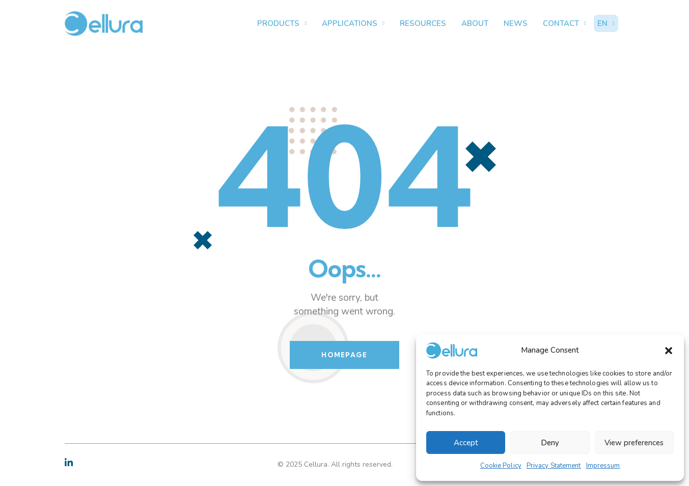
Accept (466, 443)
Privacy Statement (554, 465)
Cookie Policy (500, 465)
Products (282, 24)
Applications (353, 24)
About (474, 23)
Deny (550, 443)
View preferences (634, 443)
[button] (669, 351)
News (516, 23)
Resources (423, 23)
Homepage (344, 355)
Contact (564, 24)
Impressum (603, 465)
